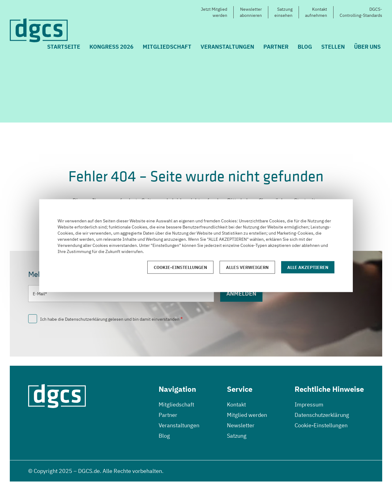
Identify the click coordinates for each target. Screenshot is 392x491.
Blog (305, 46)
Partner (275, 46)
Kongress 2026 (111, 46)
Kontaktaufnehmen (316, 12)
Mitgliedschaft (167, 46)
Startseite (63, 46)
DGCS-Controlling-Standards (361, 12)
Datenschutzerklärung (322, 414)
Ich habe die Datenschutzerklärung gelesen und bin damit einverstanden (109, 319)
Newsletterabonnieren (251, 12)
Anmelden (241, 293)
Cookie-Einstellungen (321, 425)
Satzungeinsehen (283, 12)
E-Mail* (40, 293)
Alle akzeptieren (307, 267)
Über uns (367, 46)
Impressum (309, 404)
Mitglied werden (247, 414)
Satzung (237, 435)
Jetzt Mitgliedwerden (214, 12)
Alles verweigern (247, 267)
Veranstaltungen (227, 46)
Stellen (333, 46)
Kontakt (236, 404)
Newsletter (240, 425)
